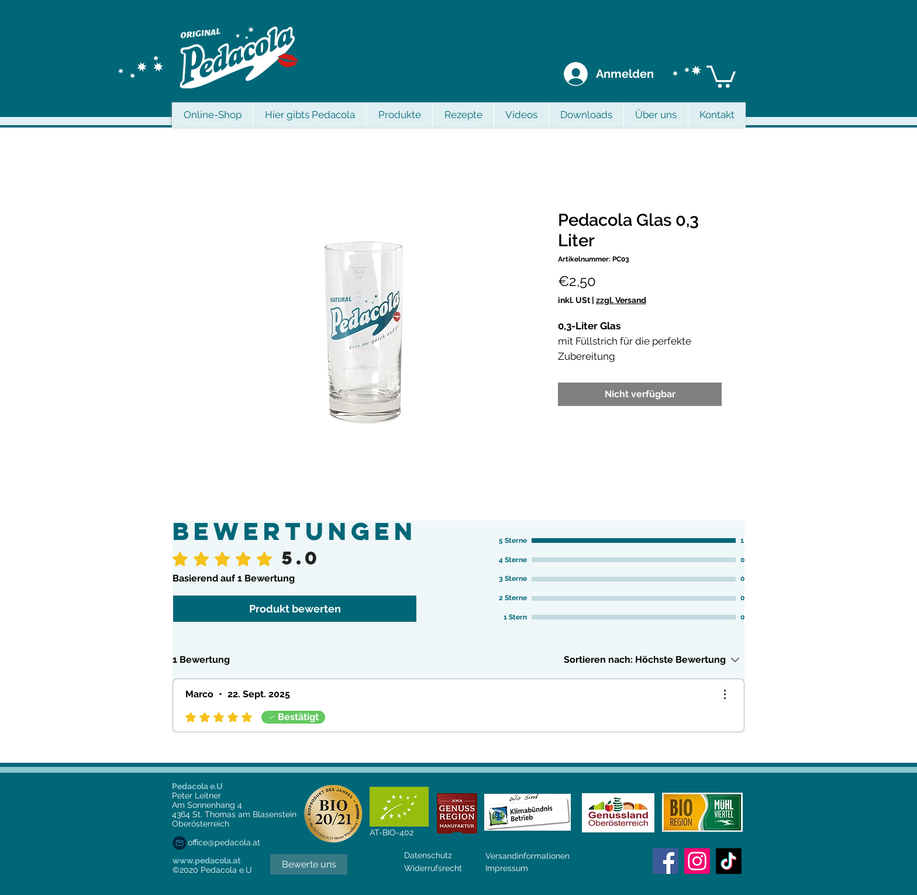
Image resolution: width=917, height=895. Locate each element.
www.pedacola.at (206, 860)
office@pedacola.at (224, 842)
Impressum (506, 868)
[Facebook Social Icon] (665, 861)
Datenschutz (428, 855)
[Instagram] (697, 861)
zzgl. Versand (621, 300)
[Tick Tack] (729, 861)
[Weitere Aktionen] (725, 694)
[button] (721, 75)
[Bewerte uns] (308, 864)
